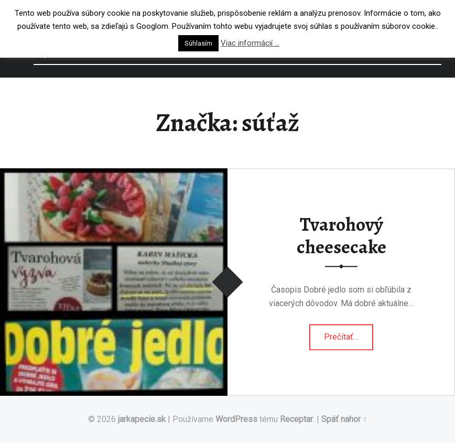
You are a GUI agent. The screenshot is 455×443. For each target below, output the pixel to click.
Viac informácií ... (250, 43)
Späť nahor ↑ (344, 419)
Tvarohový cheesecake (341, 236)
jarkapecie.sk (142, 419)
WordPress (236, 419)
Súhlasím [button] (198, 43)
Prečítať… (348, 333)
